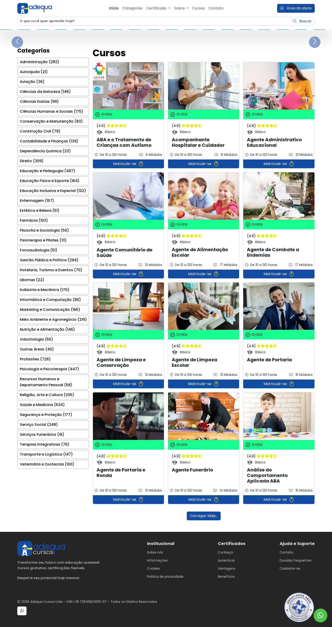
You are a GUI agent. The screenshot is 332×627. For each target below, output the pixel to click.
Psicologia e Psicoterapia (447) (49, 369)
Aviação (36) (32, 81)
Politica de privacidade (165, 576)
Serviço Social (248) (39, 424)
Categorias (132, 8)
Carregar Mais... (204, 515)
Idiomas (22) (32, 280)
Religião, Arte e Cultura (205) (47, 394)
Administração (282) (39, 62)
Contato (216, 8)
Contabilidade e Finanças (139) (49, 141)
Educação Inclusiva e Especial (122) (53, 190)
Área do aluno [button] (296, 8)
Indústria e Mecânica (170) (44, 289)
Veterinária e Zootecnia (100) (47, 464)
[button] (22, 610)
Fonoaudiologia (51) (38, 250)
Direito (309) (32, 161)
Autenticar (226, 560)
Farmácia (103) (34, 220)
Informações (157, 560)
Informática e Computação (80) (50, 299)
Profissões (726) (35, 359)
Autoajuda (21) (34, 71)
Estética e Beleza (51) (39, 210)
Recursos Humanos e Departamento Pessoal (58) (46, 382)
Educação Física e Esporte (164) (50, 180)
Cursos (198, 8)
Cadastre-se (290, 568)
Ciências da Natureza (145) (45, 91)
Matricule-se (128, 164)
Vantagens (226, 568)
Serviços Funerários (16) (42, 434)
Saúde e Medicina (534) (42, 404)
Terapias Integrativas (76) (44, 444)
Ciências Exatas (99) (39, 101)
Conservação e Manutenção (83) (51, 121)
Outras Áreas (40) (37, 349)
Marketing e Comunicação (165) (50, 309)
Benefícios (226, 576)
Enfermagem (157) (37, 200)
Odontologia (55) (36, 339)
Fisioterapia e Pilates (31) (43, 240)
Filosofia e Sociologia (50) (44, 230)
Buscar (302, 21)
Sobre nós (155, 552)
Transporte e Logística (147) (46, 454)
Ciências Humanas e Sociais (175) (51, 111)
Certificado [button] (156, 8)
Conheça (225, 552)
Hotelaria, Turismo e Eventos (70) (51, 270)
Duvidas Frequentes (295, 560)
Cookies (153, 568)
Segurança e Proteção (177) (46, 414)
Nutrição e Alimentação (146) (47, 329)
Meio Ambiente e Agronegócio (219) (53, 319)
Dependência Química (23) (45, 151)
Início (114, 8)
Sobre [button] (180, 8)
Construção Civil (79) (40, 131)
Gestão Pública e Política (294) (49, 260)
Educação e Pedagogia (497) (47, 171)
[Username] (154, 21)
